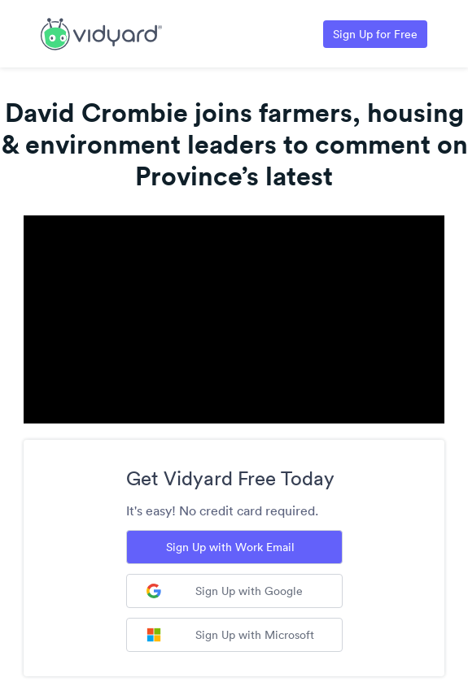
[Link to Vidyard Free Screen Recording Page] (101, 32)
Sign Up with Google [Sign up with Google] (225, 591)
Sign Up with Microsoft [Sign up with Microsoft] (230, 635)
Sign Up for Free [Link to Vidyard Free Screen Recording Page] (375, 34)
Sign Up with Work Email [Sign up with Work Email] (230, 547)
